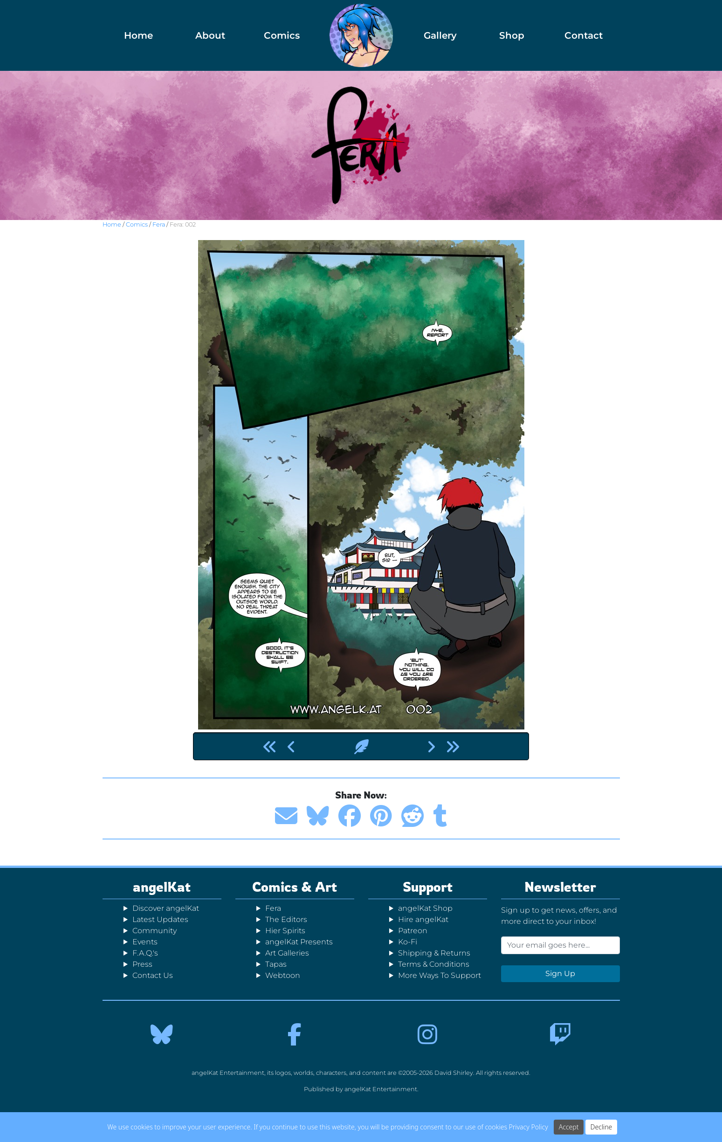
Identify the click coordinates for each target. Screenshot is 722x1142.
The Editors (286, 919)
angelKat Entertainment (380, 1089)
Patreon (412, 930)
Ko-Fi (407, 941)
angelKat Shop (425, 908)
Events (145, 941)
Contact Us (152, 975)
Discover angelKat (165, 908)
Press (142, 964)
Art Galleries (287, 953)
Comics (282, 35)
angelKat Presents (299, 941)
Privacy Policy (528, 1126)
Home (138, 35)
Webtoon (282, 975)
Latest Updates (160, 919)
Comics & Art (294, 887)
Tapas (276, 964)
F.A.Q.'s (145, 953)
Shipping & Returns (434, 953)
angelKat (162, 887)
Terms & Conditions (433, 964)
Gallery (440, 35)
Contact (583, 35)
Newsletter (560, 887)
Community (154, 930)
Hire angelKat (423, 919)
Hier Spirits (285, 930)
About (210, 35)
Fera (158, 224)
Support (428, 887)
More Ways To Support (439, 975)
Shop (511, 35)
